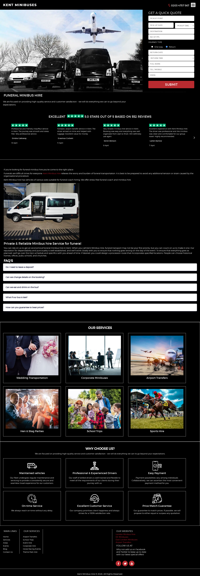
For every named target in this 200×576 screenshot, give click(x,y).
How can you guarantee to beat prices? (25, 307)
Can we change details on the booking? (25, 277)
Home (6, 537)
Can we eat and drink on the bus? (22, 287)
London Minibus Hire (125, 534)
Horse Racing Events (32, 549)
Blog (5, 549)
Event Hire (27, 543)
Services (6, 540)
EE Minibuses (122, 537)
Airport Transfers (30, 537)
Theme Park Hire (30, 552)
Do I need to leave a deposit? (20, 267)
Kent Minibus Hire (52, 173)
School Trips (28, 540)
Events (6, 546)
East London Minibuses (127, 540)
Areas (5, 543)
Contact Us (8, 552)
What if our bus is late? (16, 297)
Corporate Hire (29, 546)
